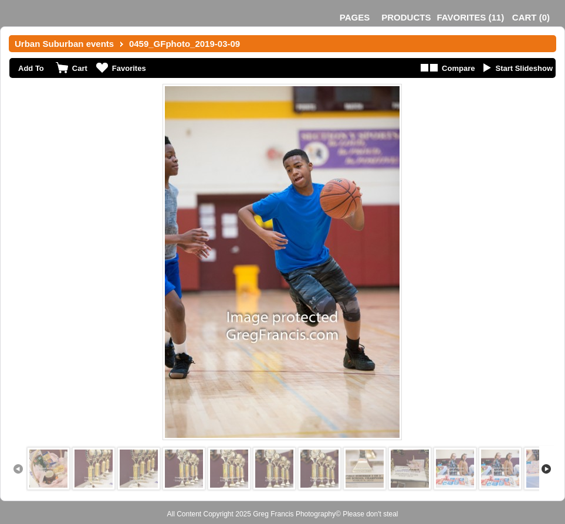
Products (406, 17)
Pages (355, 17)
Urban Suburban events (64, 44)
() (470, 17)
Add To (31, 68)
